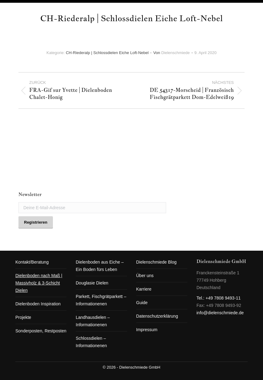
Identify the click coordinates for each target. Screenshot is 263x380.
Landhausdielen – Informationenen (93, 321)
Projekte (23, 317)
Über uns (145, 275)
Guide (142, 302)
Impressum (146, 329)
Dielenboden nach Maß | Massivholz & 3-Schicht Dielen (38, 283)
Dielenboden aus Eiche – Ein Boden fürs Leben (100, 266)
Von (171, 52)
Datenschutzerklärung (157, 316)
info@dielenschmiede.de (220, 312)
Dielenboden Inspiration (38, 303)
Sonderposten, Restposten (40, 330)
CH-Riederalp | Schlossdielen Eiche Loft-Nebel (107, 52)
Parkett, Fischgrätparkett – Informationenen (101, 300)
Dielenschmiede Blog (156, 262)
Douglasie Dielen (92, 282)
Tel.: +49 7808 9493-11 (219, 298)
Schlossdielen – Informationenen (91, 342)
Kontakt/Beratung (32, 262)
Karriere (144, 289)
